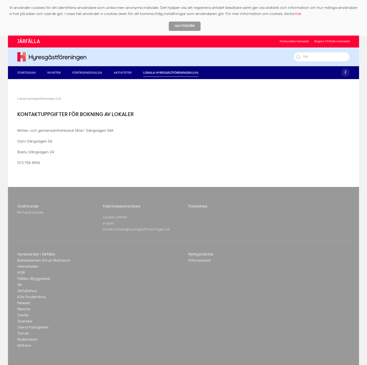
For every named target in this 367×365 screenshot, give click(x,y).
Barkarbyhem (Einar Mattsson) (43, 260)
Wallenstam (27, 339)
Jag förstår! (185, 26)
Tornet (23, 333)
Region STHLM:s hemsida (332, 41)
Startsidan (26, 72)
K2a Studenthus (31, 297)
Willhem (24, 345)
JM (19, 285)
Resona (23, 309)
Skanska (24, 321)
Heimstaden (28, 266)
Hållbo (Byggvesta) (33, 279)
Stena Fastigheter (33, 327)
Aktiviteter (123, 72)
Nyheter (54, 72)
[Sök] (322, 57)
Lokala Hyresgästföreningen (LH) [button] (170, 72)
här (298, 14)
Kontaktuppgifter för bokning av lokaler (75, 114)
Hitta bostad (199, 260)
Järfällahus (27, 291)
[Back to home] (51, 57)
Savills (22, 315)
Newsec (24, 303)
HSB (21, 272)
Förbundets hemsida (294, 41)
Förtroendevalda (87, 72)
